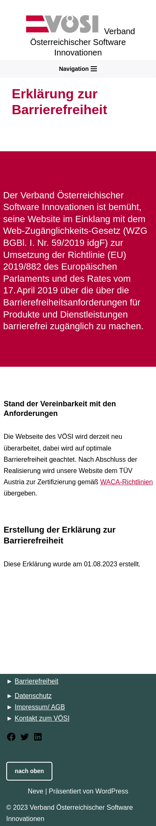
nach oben (29, 771)
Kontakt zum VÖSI (42, 718)
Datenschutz (33, 695)
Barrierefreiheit (36, 681)
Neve (35, 791)
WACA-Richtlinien (126, 482)
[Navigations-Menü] (78, 69)
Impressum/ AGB (40, 707)
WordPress (111, 791)
